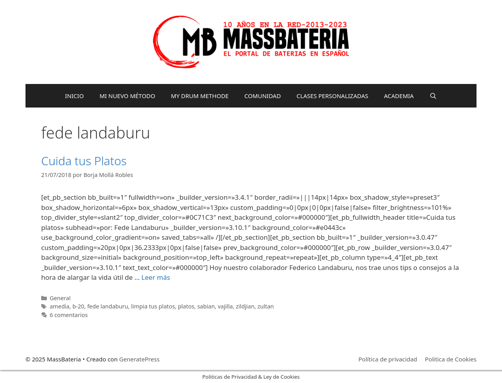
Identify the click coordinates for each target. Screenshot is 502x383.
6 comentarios (69, 315)
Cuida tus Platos (84, 161)
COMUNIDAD (262, 96)
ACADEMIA (399, 96)
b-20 (78, 306)
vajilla (225, 306)
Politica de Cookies (451, 359)
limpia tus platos (153, 306)
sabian (206, 306)
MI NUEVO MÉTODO (127, 96)
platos (186, 306)
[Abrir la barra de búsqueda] (433, 96)
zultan (265, 306)
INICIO (74, 96)
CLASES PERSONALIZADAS (332, 96)
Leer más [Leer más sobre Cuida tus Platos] (156, 277)
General (60, 298)
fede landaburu (107, 306)
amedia (59, 306)
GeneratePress (139, 359)
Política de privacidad (387, 359)
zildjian (245, 306)
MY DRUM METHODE (200, 96)
